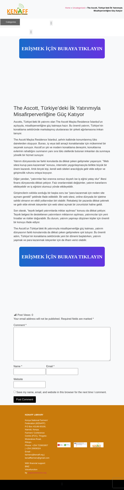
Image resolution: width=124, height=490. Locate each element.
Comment (20, 325)
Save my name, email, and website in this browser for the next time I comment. (61, 392)
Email (50, 366)
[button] (51, 23)
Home (67, 8)
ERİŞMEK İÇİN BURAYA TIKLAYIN (62, 48)
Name (18, 366)
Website (18, 379)
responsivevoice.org (37, 472)
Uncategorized (78, 8)
